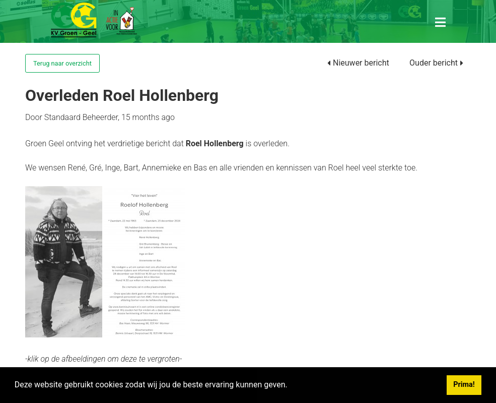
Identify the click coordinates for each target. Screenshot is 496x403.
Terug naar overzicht (62, 63)
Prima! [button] (463, 384)
